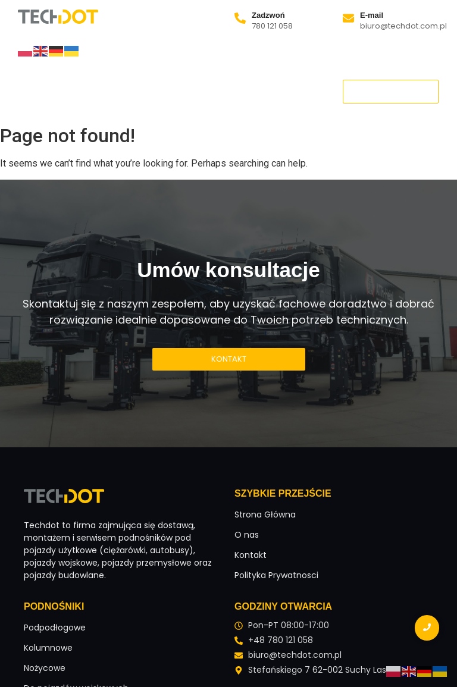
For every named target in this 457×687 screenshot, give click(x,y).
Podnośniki (198, 83)
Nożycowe (44, 668)
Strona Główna (60, 83)
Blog (194, 99)
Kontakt (245, 99)
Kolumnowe (48, 648)
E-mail (371, 15)
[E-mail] (348, 19)
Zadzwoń (268, 15)
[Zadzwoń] (240, 19)
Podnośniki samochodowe (95, 99)
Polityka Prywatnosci (276, 575)
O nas (133, 83)
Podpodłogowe (55, 627)
